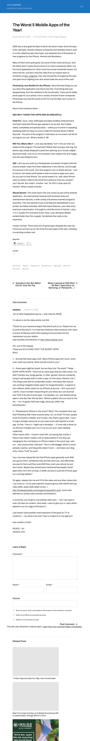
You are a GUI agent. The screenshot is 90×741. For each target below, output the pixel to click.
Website (16, 598)
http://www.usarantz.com (51, 340)
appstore (36, 266)
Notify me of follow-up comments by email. (31, 615)
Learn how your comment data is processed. (63, 626)
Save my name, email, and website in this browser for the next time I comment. (44, 610)
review (26, 269)
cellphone (47, 266)
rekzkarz (17, 309)
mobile (17, 269)
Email (49, 585)
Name (16, 585)
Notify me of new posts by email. (27, 620)
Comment (18, 554)
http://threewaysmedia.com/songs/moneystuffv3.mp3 (37, 490)
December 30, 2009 (22, 37)
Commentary (42, 37)
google (59, 266)
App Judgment (31, 76)
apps (26, 266)
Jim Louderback (14, 5)
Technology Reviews (58, 37)
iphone (68, 266)
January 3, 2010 (31, 309)
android (17, 266)
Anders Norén (77, 731)
